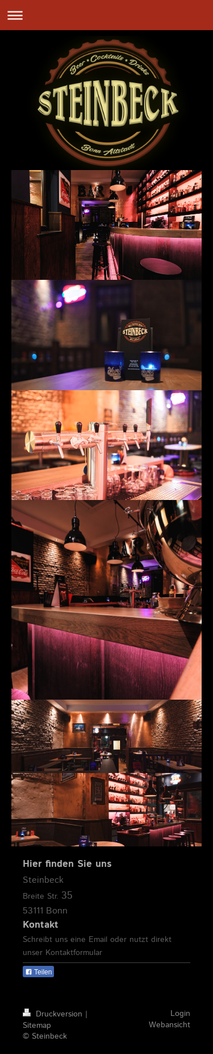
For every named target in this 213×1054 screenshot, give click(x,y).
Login (180, 1013)
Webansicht (169, 1025)
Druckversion (54, 1014)
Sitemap (37, 1025)
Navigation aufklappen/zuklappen (106, 15)
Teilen (38, 972)
